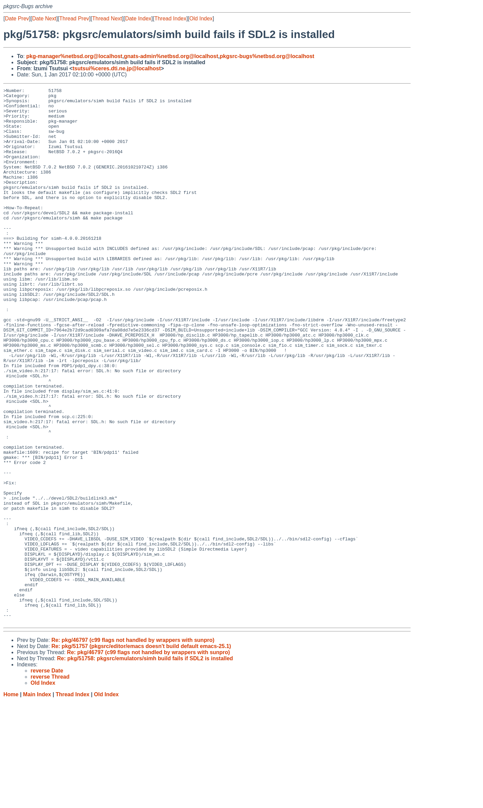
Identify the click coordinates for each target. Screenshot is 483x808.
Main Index (37, 801)
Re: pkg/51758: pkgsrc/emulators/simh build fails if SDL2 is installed (145, 765)
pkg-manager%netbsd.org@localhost (74, 56)
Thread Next (107, 18)
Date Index (138, 18)
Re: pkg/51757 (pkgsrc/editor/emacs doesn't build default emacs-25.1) (141, 753)
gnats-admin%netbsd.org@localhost (171, 56)
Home (10, 801)
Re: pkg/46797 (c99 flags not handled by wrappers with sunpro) (132, 747)
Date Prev (17, 18)
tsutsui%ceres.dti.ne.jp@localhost (117, 68)
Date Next (44, 18)
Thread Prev (74, 18)
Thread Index (170, 18)
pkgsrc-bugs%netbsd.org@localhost (267, 56)
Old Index (200, 18)
